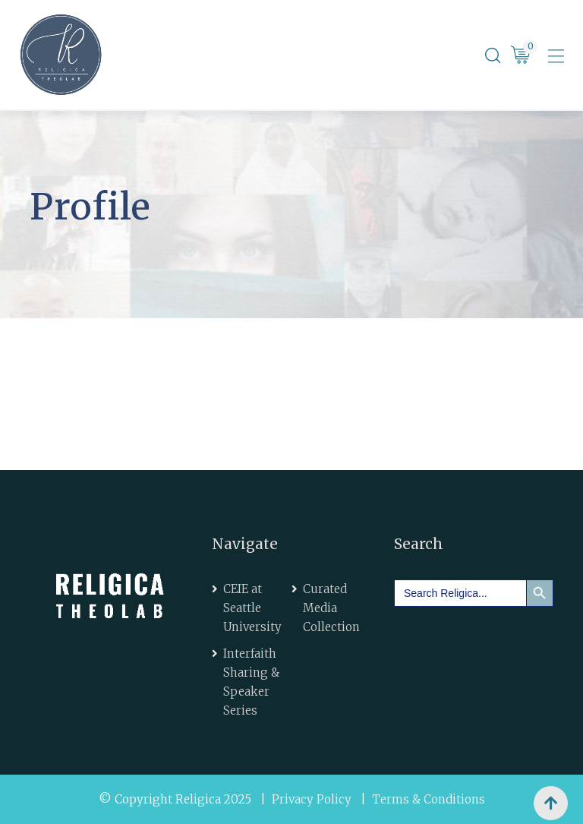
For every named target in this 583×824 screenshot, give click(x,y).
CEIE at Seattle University (252, 608)
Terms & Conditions (428, 799)
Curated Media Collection (331, 608)
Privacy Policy (311, 799)
